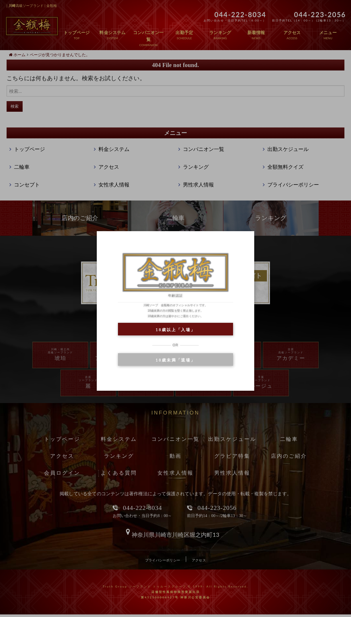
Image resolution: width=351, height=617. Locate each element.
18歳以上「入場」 (175, 329)
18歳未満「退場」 (175, 359)
